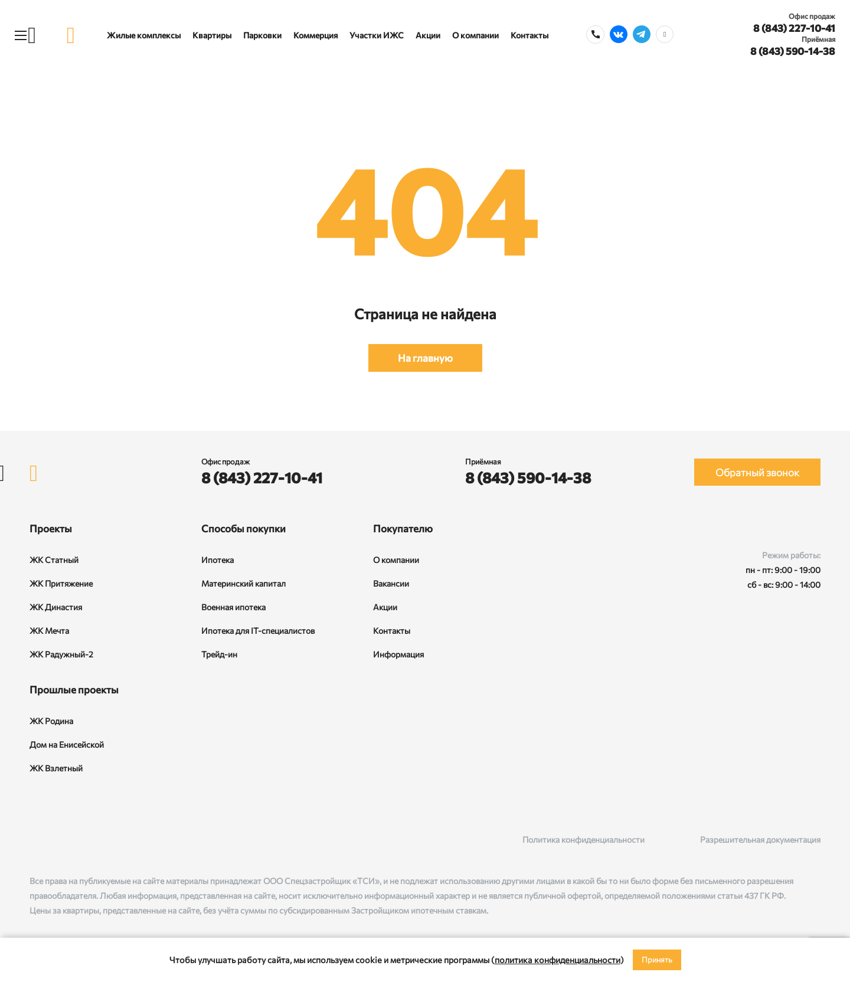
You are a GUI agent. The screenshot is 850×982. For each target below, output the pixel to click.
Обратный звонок (757, 472)
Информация (398, 654)
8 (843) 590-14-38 (792, 51)
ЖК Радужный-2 (61, 654)
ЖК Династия (56, 607)
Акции (428, 35)
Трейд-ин (219, 654)
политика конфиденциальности (557, 959)
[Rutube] (60, 839)
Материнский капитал (243, 583)
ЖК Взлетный (56, 768)
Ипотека (217, 560)
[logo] (71, 35)
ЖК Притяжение (61, 583)
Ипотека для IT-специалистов (258, 631)
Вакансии (391, 583)
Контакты (529, 35)
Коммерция (315, 35)
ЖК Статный (54, 560)
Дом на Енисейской (67, 744)
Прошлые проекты (74, 689)
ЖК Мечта (49, 631)
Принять (657, 959)
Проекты (51, 528)
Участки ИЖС (376, 35)
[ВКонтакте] (36, 839)
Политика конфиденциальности (583, 839)
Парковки (262, 35)
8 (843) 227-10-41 (794, 28)
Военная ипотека (233, 607)
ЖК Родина (51, 721)
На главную (425, 358)
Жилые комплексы (144, 35)
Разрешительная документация (760, 839)
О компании (475, 35)
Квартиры (211, 35)
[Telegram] (84, 839)
